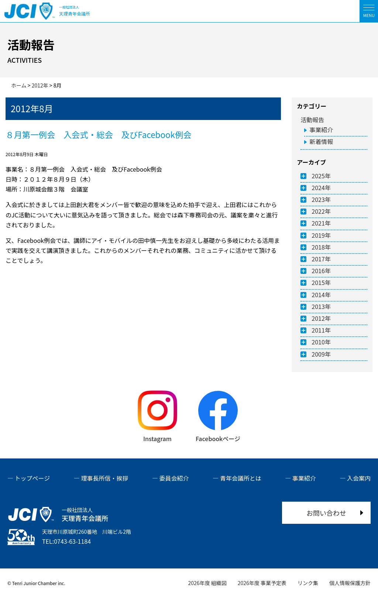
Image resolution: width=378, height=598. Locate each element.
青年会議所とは (240, 478)
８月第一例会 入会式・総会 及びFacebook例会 (99, 134)
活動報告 (312, 119)
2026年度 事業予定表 (262, 583)
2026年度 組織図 (207, 583)
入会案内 (359, 478)
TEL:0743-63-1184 (66, 541)
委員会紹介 (174, 478)
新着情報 (321, 141)
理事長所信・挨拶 (104, 478)
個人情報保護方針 (350, 583)
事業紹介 (321, 129)
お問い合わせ (326, 513)
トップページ (32, 478)
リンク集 (308, 583)
